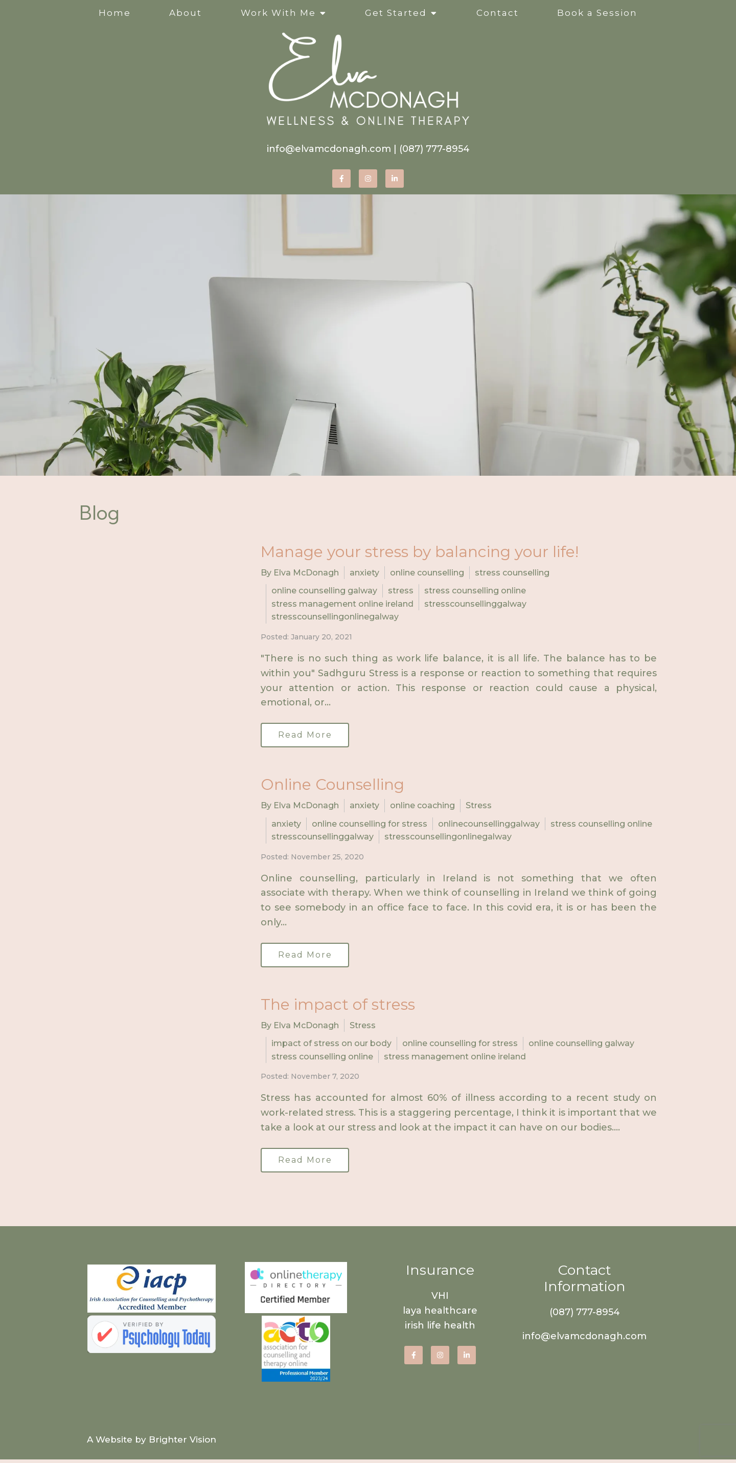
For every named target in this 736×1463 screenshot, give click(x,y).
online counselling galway (324, 590)
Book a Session (597, 13)
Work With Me (278, 13)
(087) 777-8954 (434, 148)
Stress (479, 806)
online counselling (427, 573)
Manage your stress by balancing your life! (420, 551)
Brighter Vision (182, 1443)
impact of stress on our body (331, 1046)
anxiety (364, 573)
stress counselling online (475, 590)
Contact (497, 13)
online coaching (422, 806)
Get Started (396, 13)
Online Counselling (332, 785)
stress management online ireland (342, 604)
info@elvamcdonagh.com (329, 148)
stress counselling (512, 573)
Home (115, 13)
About (185, 13)
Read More (307, 735)
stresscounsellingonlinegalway (335, 617)
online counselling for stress (369, 825)
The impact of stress (338, 1006)
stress (400, 590)
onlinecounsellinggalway (489, 825)
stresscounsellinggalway (475, 604)
